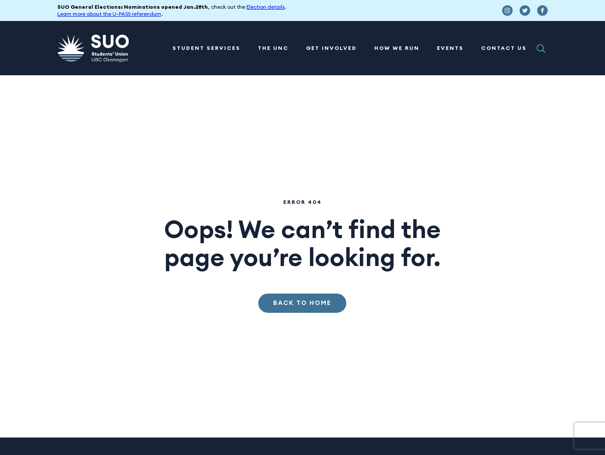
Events (450, 48)
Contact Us (504, 48)
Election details (265, 7)
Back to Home (302, 303)
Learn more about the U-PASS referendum (109, 14)
